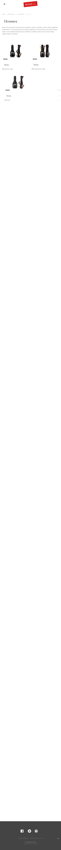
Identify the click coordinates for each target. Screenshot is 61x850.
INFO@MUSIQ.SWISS (30, 842)
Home (3, 14)
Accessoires (20, 14)
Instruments (11, 14)
